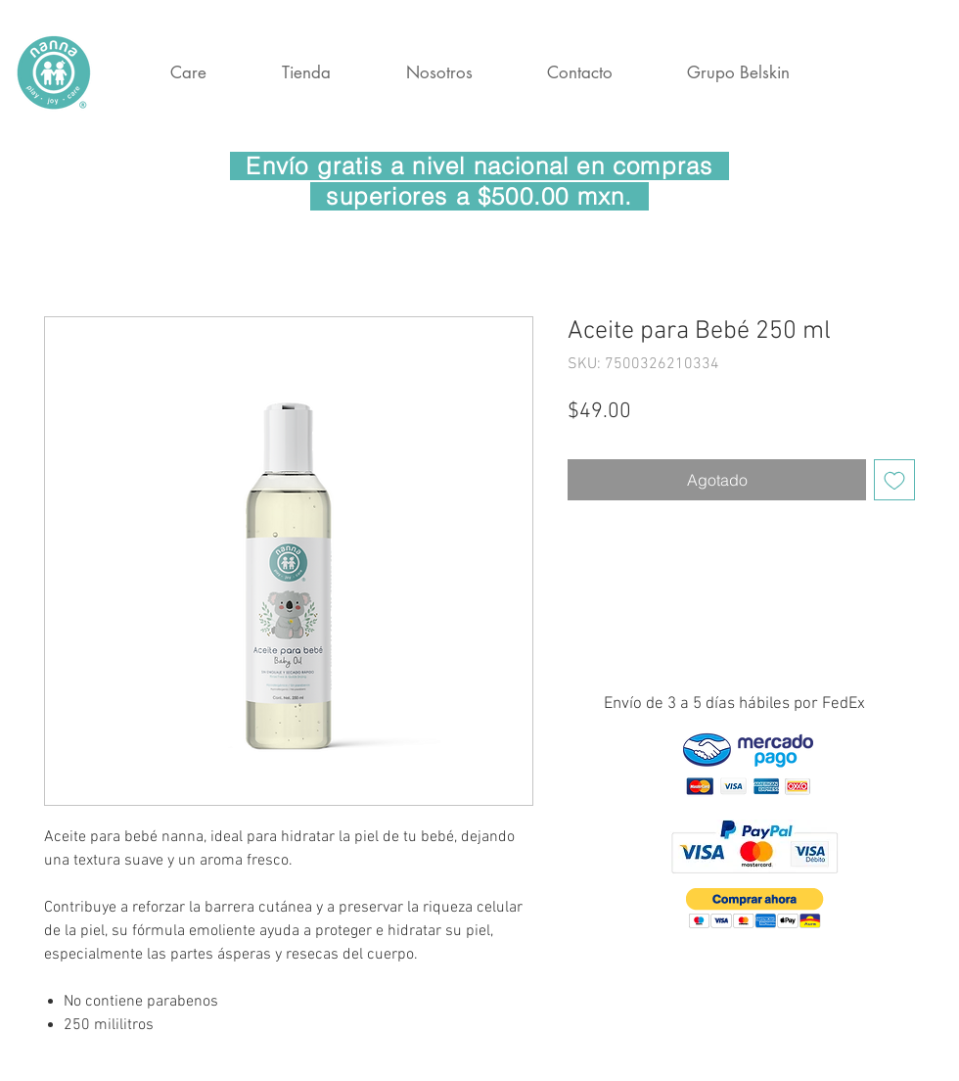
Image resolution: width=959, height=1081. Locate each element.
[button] (755, 908)
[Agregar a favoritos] (894, 479)
